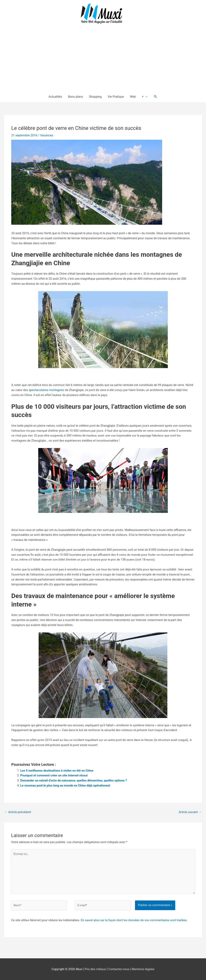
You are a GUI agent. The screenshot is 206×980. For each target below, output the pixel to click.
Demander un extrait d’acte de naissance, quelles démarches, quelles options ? (73, 780)
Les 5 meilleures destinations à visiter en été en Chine (56, 770)
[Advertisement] (103, 60)
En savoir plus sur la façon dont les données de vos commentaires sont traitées (134, 920)
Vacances (46, 135)
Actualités (55, 96)
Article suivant (190, 812)
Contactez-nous (118, 969)
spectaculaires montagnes (46, 390)
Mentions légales (143, 969)
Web (133, 96)
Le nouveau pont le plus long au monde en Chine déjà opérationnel (65, 785)
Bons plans (75, 96)
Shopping (95, 96)
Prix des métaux (95, 969)
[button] (155, 97)
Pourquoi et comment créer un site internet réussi (54, 775)
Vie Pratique (116, 96)
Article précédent (17, 812)
